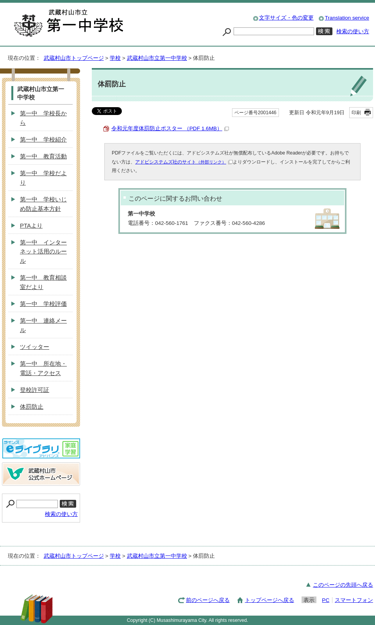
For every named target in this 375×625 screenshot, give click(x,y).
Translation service (347, 18)
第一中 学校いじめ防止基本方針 (43, 204)
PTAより (31, 225)
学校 (115, 58)
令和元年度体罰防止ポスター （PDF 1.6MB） (170, 128)
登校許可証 (34, 389)
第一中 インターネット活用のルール (43, 251)
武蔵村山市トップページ (74, 58)
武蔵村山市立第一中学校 (157, 58)
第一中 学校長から (43, 118)
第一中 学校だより (43, 178)
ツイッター (34, 346)
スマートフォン (354, 600)
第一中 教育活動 (43, 156)
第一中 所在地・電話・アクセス (43, 368)
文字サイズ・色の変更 (286, 18)
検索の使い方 (352, 31)
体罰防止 (31, 406)
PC (325, 600)
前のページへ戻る (208, 600)
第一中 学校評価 (43, 303)
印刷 (356, 112)
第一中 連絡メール (43, 325)
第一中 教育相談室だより (43, 282)
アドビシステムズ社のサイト (184, 162)
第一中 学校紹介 (43, 139)
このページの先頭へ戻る (343, 585)
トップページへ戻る (269, 600)
